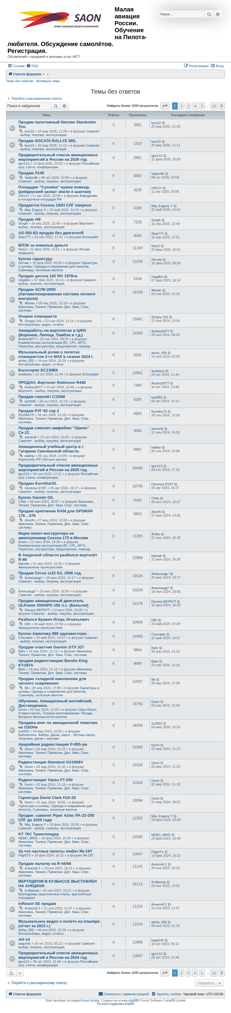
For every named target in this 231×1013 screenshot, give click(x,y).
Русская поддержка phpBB (115, 1003)
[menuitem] (32, 66)
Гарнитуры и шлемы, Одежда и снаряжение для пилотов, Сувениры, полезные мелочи (57, 266)
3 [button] (188, 106)
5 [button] (202, 106)
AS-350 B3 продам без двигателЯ (51, 233)
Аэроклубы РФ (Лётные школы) (42, 459)
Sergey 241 (33, 321)
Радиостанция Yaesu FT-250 (45, 780)
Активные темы (48, 81)
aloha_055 (26, 360)
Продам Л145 (31, 173)
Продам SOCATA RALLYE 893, (47, 140)
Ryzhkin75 (26, 415)
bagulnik (24, 943)
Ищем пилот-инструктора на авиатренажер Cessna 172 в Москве (53, 535)
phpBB (133, 1000)
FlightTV (24, 855)
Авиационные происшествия (40, 567)
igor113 (23, 163)
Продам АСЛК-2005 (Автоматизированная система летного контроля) (56, 294)
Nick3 (22, 249)
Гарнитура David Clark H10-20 (47, 797)
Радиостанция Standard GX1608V (50, 762)
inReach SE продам (37, 903)
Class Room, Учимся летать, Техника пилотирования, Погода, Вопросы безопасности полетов (57, 713)
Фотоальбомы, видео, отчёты (40, 324)
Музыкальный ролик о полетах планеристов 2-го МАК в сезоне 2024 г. (56, 354)
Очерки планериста (37, 316)
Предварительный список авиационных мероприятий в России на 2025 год (58, 467)
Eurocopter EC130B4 (38, 370)
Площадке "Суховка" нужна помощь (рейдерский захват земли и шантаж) (54, 189)
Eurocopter (90, 237)
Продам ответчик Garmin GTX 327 (51, 647)
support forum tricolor (85, 1000)
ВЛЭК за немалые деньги (43, 245)
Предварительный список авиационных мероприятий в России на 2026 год (58, 157)
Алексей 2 (32, 868)
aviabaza (25, 374)
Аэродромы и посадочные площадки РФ (57, 197)
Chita (22, 501)
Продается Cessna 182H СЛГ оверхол (54, 205)
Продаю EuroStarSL (37, 483)
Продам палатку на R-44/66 (44, 863)
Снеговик (25, 637)
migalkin (24, 280)
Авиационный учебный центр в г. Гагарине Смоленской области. (51, 448)
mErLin (23, 195)
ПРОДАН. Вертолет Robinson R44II (52, 382)
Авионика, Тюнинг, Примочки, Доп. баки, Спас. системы (56, 503)
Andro (22, 542)
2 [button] (181, 106)
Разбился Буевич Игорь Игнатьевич (53, 619)
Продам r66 (29, 219)
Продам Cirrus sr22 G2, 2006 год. (50, 573)
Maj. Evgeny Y (35, 210)
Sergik (23, 223)
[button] (164, 106)
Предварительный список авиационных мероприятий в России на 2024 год (58, 955)
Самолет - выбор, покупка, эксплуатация (59, 133)
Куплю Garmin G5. (36, 497)
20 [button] (214, 106)
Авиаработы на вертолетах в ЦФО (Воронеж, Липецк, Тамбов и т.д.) (52, 332)
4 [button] (195, 106)
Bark (21, 651)
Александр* (33, 578)
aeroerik (31, 437)
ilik (27, 688)
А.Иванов (32, 890)
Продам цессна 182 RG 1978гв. (48, 276)
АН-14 (24, 939)
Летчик (23, 263)
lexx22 (29, 131)
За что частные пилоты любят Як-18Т (55, 851)
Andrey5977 (27, 339)
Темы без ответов (19, 81)
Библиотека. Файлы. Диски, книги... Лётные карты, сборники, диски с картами (57, 736)
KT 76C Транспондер (38, 834)
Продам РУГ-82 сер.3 (38, 411)
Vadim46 (31, 177)
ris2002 (23, 731)
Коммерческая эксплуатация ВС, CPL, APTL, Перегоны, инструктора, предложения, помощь (54, 344)
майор (29, 456)
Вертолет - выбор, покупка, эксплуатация (57, 225)
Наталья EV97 (36, 488)
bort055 (30, 401)
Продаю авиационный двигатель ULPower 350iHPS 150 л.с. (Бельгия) (53, 602)
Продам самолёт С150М (41, 396)
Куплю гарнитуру (35, 258)
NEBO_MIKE (28, 838)
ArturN (29, 520)
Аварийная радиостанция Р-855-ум (52, 744)
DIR (27, 624)
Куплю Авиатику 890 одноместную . (53, 633)
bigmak (23, 563)
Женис (30, 303)
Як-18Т (88, 855)
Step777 (24, 237)
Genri (22, 709)
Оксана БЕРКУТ (37, 610)
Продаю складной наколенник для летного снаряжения (52, 680)
